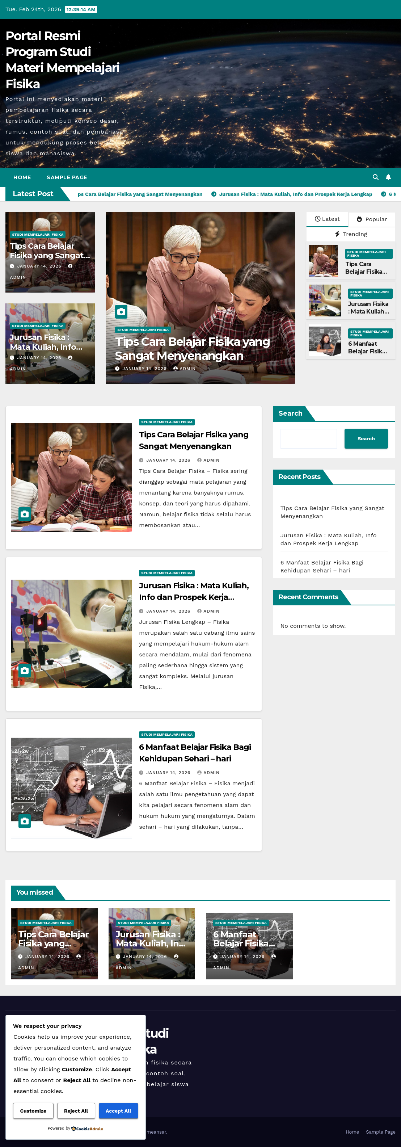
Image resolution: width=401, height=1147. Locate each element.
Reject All (76, 1111)
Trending (351, 234)
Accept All (118, 1111)
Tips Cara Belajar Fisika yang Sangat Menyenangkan (46, 255)
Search (291, 413)
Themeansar (152, 1132)
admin (184, 368)
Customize (33, 1111)
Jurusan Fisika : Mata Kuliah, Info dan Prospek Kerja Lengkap (193, 597)
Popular (372, 219)
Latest (327, 218)
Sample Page (67, 177)
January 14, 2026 (40, 266)
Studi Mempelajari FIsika (37, 234)
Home (22, 177)
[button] (376, 177)
